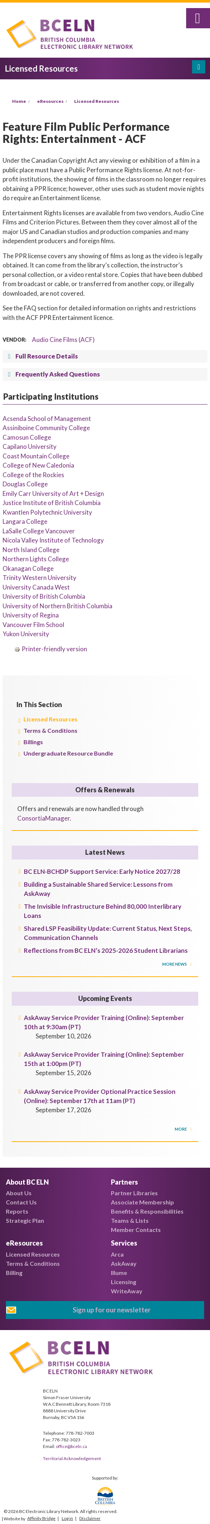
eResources (50, 101)
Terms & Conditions (50, 730)
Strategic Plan (25, 1220)
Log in (67, 1518)
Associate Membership (142, 1202)
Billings (33, 741)
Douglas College (25, 484)
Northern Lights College (36, 559)
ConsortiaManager (43, 818)
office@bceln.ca (71, 1446)
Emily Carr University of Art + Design (53, 493)
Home (19, 101)
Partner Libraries (134, 1192)
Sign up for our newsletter (112, 1310)
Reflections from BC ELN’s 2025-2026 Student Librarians (106, 950)
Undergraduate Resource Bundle (68, 753)
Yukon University (26, 634)
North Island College (31, 550)
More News (175, 964)
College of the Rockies (33, 475)
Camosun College (27, 437)
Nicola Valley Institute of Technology (53, 540)
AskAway (124, 1263)
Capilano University (30, 446)
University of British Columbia (44, 596)
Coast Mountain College (36, 456)
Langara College (25, 521)
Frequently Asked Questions (57, 374)
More (181, 1129)
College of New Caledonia (38, 465)
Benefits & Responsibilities (147, 1211)
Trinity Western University (39, 577)
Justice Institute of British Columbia (52, 503)
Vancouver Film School (33, 624)
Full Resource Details (46, 356)
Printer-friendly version (50, 649)
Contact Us (21, 1202)
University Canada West (36, 587)
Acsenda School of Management (47, 418)
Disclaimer (90, 1518)
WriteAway (126, 1290)
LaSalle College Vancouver (39, 531)
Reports (17, 1211)
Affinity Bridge (41, 1518)
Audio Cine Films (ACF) (63, 339)
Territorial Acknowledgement (72, 1458)
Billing (14, 1272)
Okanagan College (28, 568)
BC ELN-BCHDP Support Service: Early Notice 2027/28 (102, 871)
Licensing (123, 1281)
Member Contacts (136, 1229)
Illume (119, 1272)
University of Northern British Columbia (57, 606)
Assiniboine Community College (46, 428)
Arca (117, 1254)
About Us (19, 1192)
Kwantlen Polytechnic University (47, 512)
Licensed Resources (96, 101)
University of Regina (31, 615)
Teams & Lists (130, 1220)
